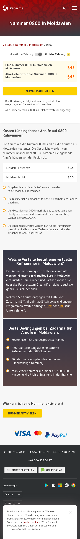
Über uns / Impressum (14, 518)
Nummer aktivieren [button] (40, 91)
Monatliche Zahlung (21, 54)
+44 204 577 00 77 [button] (40, 460)
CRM (61, 306)
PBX (49, 306)
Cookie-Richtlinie (31, 536)
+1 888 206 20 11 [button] (15, 452)
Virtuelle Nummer (14, 45)
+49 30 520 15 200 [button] (64, 452)
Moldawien (36, 45)
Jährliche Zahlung (57, 54)
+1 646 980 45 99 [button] (39, 452)
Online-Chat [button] (51, 470)
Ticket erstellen (20, 470)
